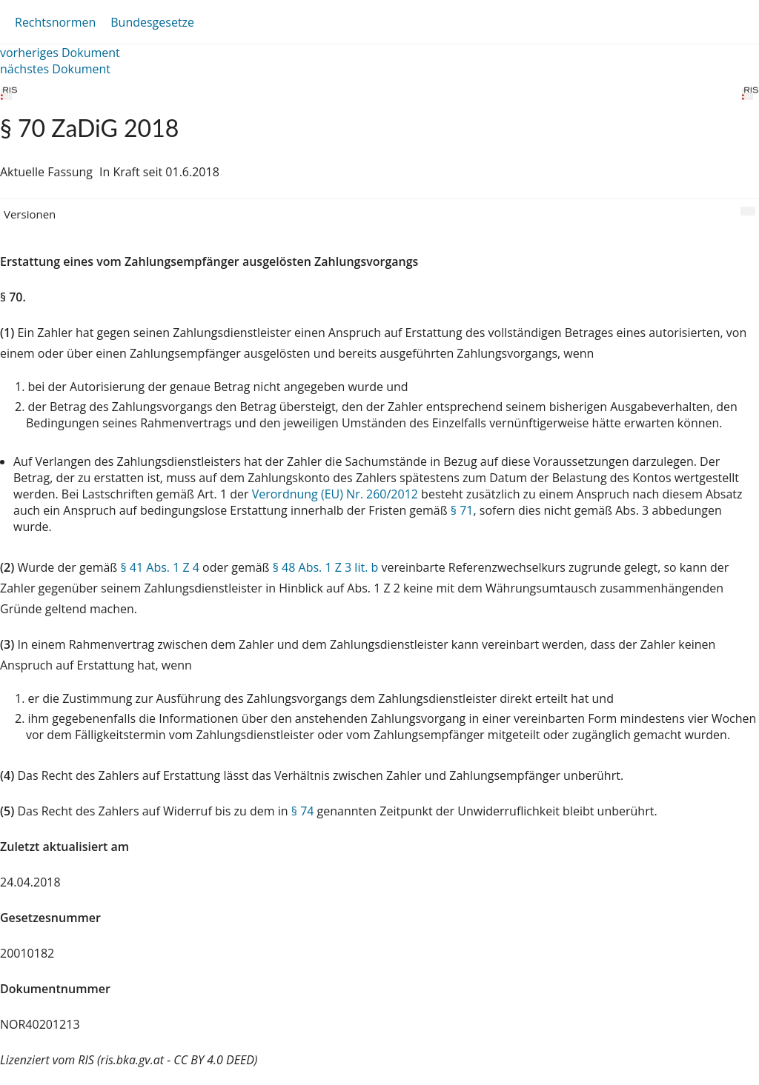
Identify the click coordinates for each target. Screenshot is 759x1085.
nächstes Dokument (55, 69)
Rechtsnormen (55, 22)
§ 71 (462, 510)
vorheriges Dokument (60, 52)
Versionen (30, 214)
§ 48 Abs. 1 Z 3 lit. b (326, 567)
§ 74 (302, 811)
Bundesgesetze (152, 22)
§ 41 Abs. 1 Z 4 (159, 567)
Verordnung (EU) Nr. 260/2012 (336, 494)
